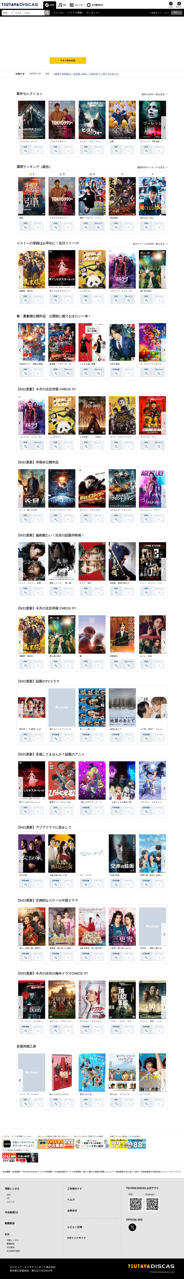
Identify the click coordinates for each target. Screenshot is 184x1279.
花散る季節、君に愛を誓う (91, 948)
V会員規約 (16, 1171)
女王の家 (23, 875)
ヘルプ (166, 13)
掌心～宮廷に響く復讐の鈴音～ (33, 948)
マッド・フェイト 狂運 (30, 583)
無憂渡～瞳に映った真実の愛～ (63, 948)
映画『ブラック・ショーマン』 (93, 218)
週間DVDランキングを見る (151, 167)
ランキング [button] (92, 12)
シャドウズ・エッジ (28, 141)
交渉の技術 (115, 875)
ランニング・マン (148, 437)
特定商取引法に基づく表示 (127, 1171)
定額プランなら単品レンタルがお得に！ (126, 1136)
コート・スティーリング (120, 437)
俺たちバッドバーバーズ (60, 729)
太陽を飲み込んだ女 (58, 875)
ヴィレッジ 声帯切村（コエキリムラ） (157, 141)
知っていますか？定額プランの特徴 (88, 1136)
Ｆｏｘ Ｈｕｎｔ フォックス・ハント (157, 583)
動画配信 (10, 1223)
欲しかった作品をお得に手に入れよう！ (54, 1136)
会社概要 (6, 1171)
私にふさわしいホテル (59, 1094)
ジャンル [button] (58, 12)
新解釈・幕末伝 (26, 291)
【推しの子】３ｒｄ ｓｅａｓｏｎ (95, 802)
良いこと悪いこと (87, 729)
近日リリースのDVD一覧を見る (149, 243)
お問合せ (72, 1210)
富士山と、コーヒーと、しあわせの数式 (127, 1094)
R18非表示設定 (13, 1250)
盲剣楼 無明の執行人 (119, 583)
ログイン (179, 7)
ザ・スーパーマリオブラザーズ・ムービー (158, 364)
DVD (52, 5)
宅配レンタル (13, 1240)
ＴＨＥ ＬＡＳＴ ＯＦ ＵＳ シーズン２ (129, 1021)
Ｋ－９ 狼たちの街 (28, 510)
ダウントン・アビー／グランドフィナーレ (68, 1021)
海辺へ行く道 (85, 1094)
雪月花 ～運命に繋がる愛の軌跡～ (155, 948)
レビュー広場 (74, 1227)
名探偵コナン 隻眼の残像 (31, 364)
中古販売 (11, 1247)
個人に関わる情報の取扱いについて (98, 1171)
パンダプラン (85, 291)
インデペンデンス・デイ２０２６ (64, 510)
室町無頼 (114, 218)
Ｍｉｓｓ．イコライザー (90, 510)
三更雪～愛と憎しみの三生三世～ (124, 948)
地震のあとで (116, 729)
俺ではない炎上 (147, 218)
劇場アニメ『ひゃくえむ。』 (62, 802)
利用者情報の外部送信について (154, 1171)
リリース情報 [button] (74, 12)
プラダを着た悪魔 (87, 364)
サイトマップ (175, 1171)
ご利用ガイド (155, 13)
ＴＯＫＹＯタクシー (58, 141)
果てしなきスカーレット (60, 291)
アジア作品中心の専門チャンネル (15, 1150)
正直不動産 (115, 364)
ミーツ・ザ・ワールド (29, 1094)
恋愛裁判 (114, 656)
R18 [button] (175, 12)
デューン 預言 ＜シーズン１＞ (154, 1021)
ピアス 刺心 (85, 583)
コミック (79, 5)
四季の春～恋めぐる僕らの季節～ (154, 875)
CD (64, 5)
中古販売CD (97, 5)
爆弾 (21, 218)
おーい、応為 (146, 656)
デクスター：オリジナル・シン (93, 1021)
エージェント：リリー (150, 510)
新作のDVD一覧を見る (153, 94)
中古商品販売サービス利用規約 (68, 1171)
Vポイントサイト (76, 1237)
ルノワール (145, 1094)
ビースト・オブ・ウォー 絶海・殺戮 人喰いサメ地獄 (104, 141)
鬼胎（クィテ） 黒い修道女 (62, 583)
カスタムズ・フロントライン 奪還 (125, 510)
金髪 (112, 141)
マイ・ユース (85, 875)
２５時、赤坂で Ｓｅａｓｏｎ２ (154, 729)
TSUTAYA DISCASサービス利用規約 (37, 1171)
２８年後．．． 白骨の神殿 (92, 437)
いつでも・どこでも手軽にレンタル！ (17, 1136)
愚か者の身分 (146, 291)
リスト (170, 7)
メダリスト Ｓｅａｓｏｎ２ (152, 802)
